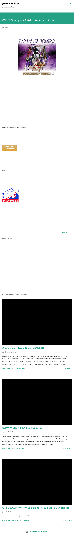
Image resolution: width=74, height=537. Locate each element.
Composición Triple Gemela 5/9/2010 (23, 348)
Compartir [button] (65, 232)
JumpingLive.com (13, 3)
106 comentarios (18, 369)
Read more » (67, 369)
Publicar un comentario (21, 520)
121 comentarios (18, 449)
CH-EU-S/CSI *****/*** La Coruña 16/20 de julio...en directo (35, 507)
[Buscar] (66, 3)
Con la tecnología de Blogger (37, 531)
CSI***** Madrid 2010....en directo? (22, 427)
